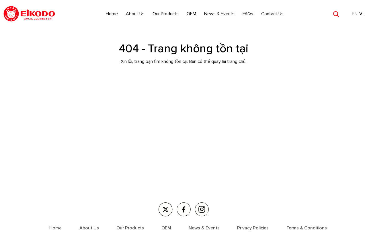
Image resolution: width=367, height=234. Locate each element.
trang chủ (236, 61)
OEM (191, 14)
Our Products (166, 14)
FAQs (248, 14)
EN (355, 14)
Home (112, 14)
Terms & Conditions (306, 228)
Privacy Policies (253, 228)
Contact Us (272, 14)
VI (361, 14)
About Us (135, 14)
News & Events (219, 14)
